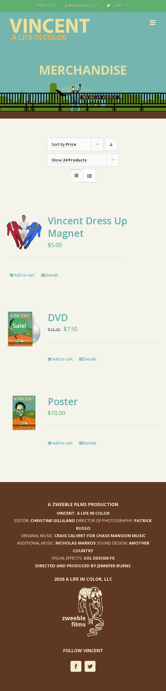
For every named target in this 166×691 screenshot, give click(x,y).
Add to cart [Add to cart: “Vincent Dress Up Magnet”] (24, 275)
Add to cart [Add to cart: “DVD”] (62, 359)
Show (69, 160)
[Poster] (24, 412)
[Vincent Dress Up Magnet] (24, 232)
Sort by (64, 144)
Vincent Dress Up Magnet (87, 227)
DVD (58, 317)
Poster (63, 401)
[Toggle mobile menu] (153, 22)
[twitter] (90, 666)
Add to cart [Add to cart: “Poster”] (62, 443)
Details (52, 275)
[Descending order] (111, 144)
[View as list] (89, 176)
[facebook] (76, 666)
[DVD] (24, 328)
